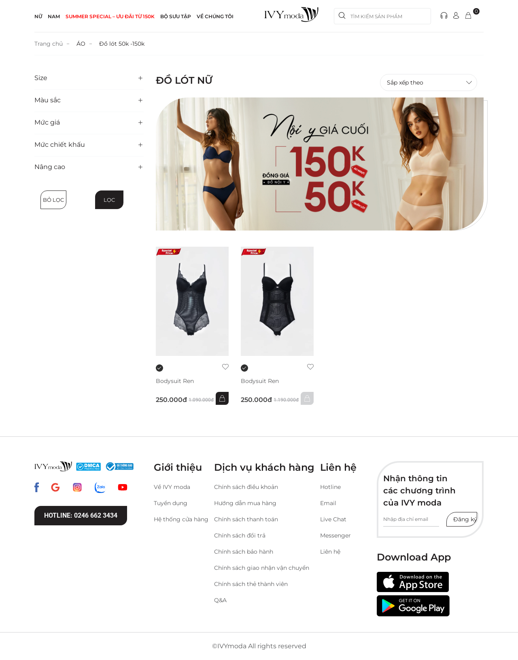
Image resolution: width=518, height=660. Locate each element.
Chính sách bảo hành (243, 551)
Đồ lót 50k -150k (121, 43)
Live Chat (333, 519)
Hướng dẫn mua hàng (245, 503)
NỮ (38, 16)
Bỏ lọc (53, 200)
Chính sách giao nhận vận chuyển (261, 567)
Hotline (330, 487)
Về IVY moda (172, 487)
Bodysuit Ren (175, 381)
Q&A (220, 600)
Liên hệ (330, 551)
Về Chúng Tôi (215, 16)
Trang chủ (48, 43)
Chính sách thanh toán (246, 519)
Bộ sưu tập (175, 16)
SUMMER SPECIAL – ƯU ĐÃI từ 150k (110, 16)
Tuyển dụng (170, 503)
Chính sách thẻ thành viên (251, 584)
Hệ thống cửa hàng (181, 519)
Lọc (109, 200)
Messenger (335, 535)
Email (328, 503)
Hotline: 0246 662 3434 (80, 515)
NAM (54, 16)
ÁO (80, 43)
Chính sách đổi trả (239, 535)
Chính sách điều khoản (246, 487)
